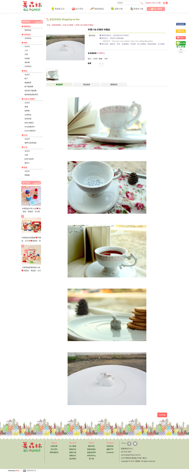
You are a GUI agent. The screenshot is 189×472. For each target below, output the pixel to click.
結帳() (181, 37)
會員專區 (72, 459)
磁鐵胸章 (28, 83)
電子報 (91, 459)
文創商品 (28, 115)
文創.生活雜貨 (68, 25)
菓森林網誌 (97, 9)
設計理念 (77, 9)
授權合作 (72, 456)
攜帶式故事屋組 (30, 143)
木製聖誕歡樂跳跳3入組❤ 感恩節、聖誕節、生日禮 (31, 270)
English (148, 3)
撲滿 (26, 107)
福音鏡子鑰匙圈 (30, 91)
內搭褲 (27, 58)
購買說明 (114, 85)
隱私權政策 (54, 452)
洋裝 (26, 54)
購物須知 (72, 449)
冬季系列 (28, 66)
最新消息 (91, 446)
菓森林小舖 (136, 9)
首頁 (48, 25)
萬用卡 (27, 163)
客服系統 (110, 446)
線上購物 (156, 9)
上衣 (26, 50)
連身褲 (27, 62)
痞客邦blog (91, 456)
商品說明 (59, 85)
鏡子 (26, 78)
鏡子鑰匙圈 (29, 86)
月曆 (26, 155)
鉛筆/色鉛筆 (29, 159)
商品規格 (86, 85)
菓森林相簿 (91, 452)
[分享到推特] (135, 443)
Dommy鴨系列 (30, 131)
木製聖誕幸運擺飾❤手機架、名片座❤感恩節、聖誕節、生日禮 (31, 241)
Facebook (110, 452)
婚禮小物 (117, 9)
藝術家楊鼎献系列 (31, 95)
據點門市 (110, 449)
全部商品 (28, 38)
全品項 (27, 46)
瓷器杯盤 (28, 119)
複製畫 (27, 111)
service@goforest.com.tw (130, 455)
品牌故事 (54, 446)
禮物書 (27, 175)
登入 (154, 3)
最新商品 (28, 30)
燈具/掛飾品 (29, 123)
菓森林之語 (58, 9)
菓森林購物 (56, 25)
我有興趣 (162, 415)
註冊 (159, 3)
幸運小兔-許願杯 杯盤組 (84, 25)
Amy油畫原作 (30, 127)
